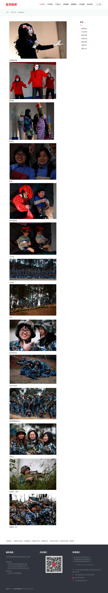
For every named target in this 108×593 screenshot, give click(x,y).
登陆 (99, 4)
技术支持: (9, 571)
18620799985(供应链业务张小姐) (17, 568)
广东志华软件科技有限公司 (81, 557)
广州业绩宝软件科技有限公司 (82, 561)
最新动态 (84, 28)
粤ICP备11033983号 (27, 589)
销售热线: (9, 562)
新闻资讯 (74, 4)
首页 (7, 12)
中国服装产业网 (35, 541)
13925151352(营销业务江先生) (16, 566)
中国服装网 (27, 541)
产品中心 (58, 4)
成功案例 (66, 4)
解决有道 (84, 35)
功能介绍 (84, 38)
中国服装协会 (44, 541)
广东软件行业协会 (54, 541)
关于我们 (50, 4)
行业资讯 (84, 32)
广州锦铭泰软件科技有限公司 (82, 559)
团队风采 (14, 12)
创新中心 (84, 45)
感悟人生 (84, 48)
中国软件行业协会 (18, 541)
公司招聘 (82, 4)
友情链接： (9, 541)
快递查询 (71, 541)
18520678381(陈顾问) (14, 573)
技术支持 (89, 4)
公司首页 (42, 4)
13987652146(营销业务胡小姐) (16, 564)
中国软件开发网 (64, 541)
